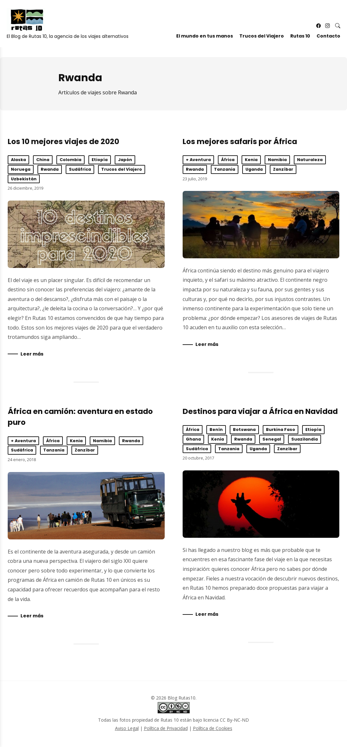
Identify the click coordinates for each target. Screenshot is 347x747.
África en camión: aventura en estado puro (86, 506)
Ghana (193, 440)
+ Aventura (198, 159)
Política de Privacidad (166, 730)
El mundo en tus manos (201, 39)
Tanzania (224, 169)
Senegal (271, 440)
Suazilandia (304, 440)
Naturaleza (310, 159)
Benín (216, 430)
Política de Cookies (212, 730)
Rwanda (50, 169)
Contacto (325, 39)
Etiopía (100, 159)
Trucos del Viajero (258, 39)
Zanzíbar (283, 169)
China (42, 159)
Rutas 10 (297, 39)
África (228, 159)
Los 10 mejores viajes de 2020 (63, 141)
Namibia (277, 159)
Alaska (18, 159)
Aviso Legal (127, 730)
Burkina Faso (280, 430)
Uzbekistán (24, 179)
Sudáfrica (80, 169)
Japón (125, 159)
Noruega (20, 169)
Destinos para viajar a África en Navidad (260, 412)
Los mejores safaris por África (240, 141)
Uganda (254, 169)
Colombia (70, 159)
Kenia (251, 159)
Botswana (244, 430)
